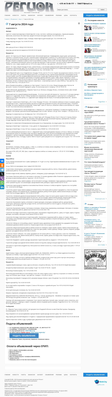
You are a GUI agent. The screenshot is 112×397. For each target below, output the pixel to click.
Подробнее (101, 102)
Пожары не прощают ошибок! (95, 23)
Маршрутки (88, 98)
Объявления (49, 15)
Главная (7, 15)
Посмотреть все (100, 199)
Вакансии (31, 15)
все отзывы (101, 245)
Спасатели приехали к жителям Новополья (92, 45)
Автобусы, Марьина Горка (93, 90)
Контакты (73, 15)
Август (20, 19)
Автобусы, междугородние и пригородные (94, 94)
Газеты (23, 15)
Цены (66, 15)
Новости (15, 15)
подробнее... (88, 118)
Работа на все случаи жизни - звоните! (95, 34)
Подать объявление (95, 15)
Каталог (40, 15)
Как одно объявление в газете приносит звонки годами (95, 68)
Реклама (59, 15)
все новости (101, 79)
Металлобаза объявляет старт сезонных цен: (93, 56)
